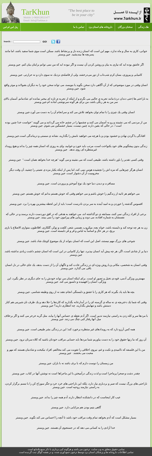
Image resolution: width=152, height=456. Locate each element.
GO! (45, 41)
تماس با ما (78, 27)
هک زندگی (143, 27)
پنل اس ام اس (10, 27)
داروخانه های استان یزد (100, 27)
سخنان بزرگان (125, 27)
